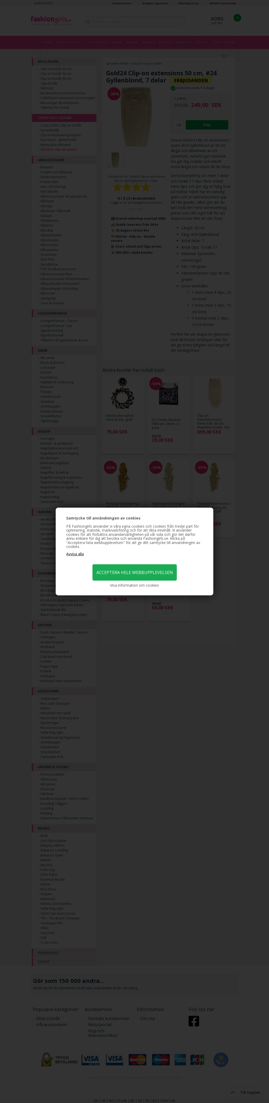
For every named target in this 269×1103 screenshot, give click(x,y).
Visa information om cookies (134, 585)
